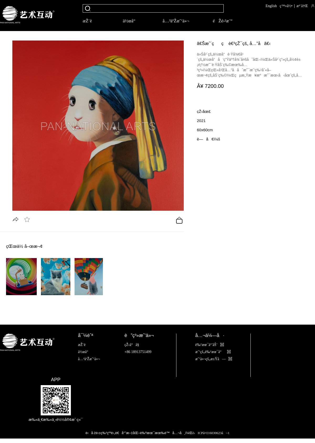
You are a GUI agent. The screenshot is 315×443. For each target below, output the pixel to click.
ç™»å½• (286, 6)
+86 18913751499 (137, 352)
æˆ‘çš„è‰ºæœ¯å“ (213, 352)
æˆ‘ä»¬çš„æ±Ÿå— (213, 359)
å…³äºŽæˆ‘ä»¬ (176, 20)
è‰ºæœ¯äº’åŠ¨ (209, 345)
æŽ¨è (91, 20)
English (271, 6)
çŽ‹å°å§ (133, 345)
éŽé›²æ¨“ (223, 20)
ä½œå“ (131, 20)
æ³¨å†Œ (302, 6)
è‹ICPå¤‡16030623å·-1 (210, 433)
